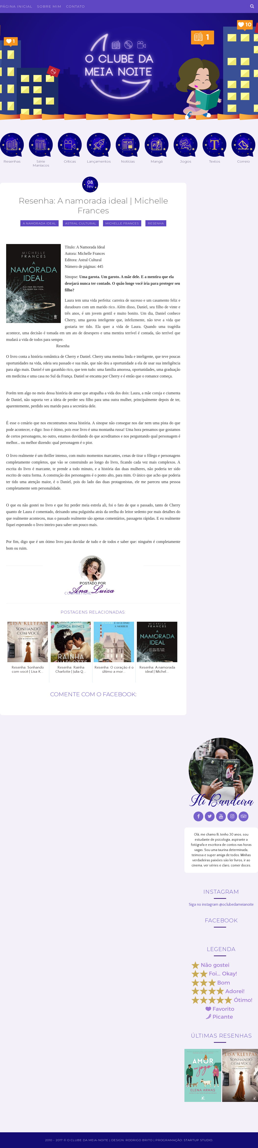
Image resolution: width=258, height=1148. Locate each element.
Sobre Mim (49, 6)
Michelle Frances (122, 223)
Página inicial (16, 6)
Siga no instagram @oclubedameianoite (221, 904)
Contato (75, 6)
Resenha (156, 223)
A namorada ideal (39, 223)
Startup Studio (198, 1140)
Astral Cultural (80, 223)
